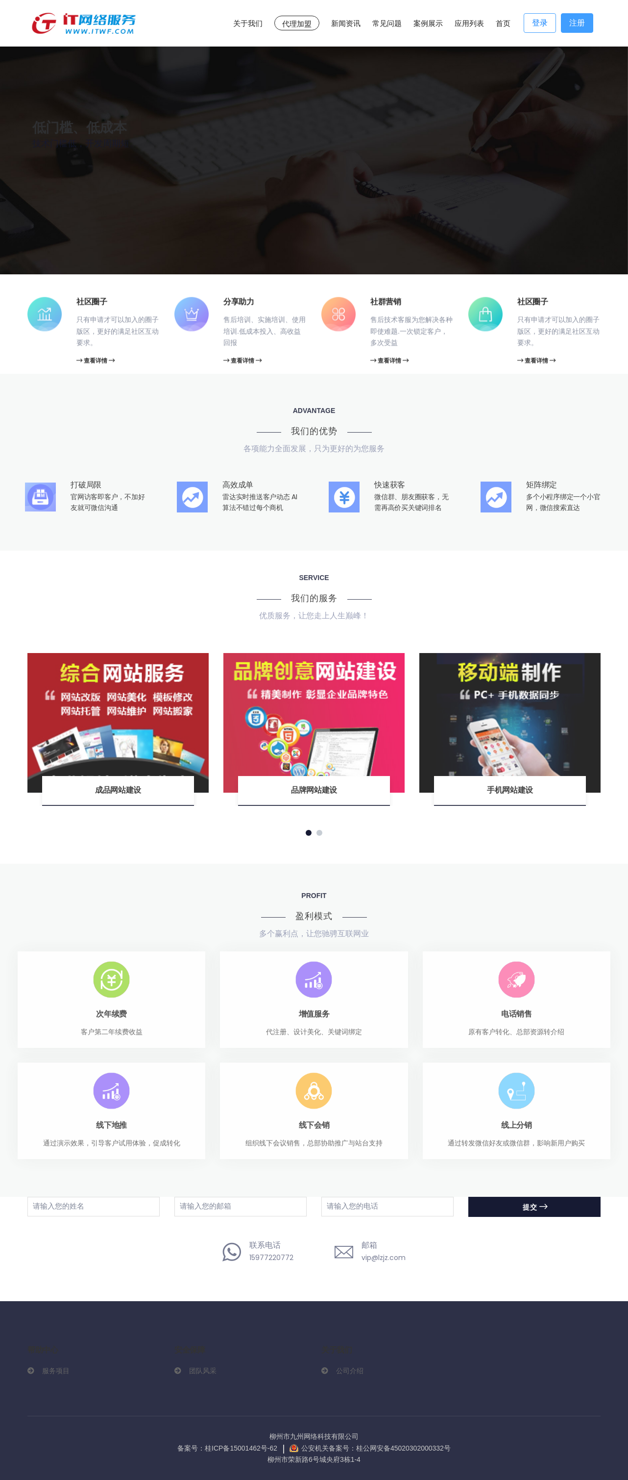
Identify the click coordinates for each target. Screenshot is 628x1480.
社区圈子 (91, 303)
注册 (577, 22)
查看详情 (95, 362)
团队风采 (203, 1371)
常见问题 (387, 23)
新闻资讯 (346, 23)
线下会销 (314, 1130)
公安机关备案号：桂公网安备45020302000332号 (376, 1448)
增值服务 (314, 1018)
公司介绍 (349, 1371)
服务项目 (56, 1371)
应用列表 (469, 23)
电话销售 (516, 1018)
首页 (503, 23)
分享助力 (238, 303)
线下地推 (111, 1130)
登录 (540, 22)
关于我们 (248, 23)
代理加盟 (297, 24)
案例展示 (428, 23)
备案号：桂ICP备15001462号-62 (227, 1448)
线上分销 (516, 1130)
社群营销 (385, 303)
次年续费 (111, 1018)
